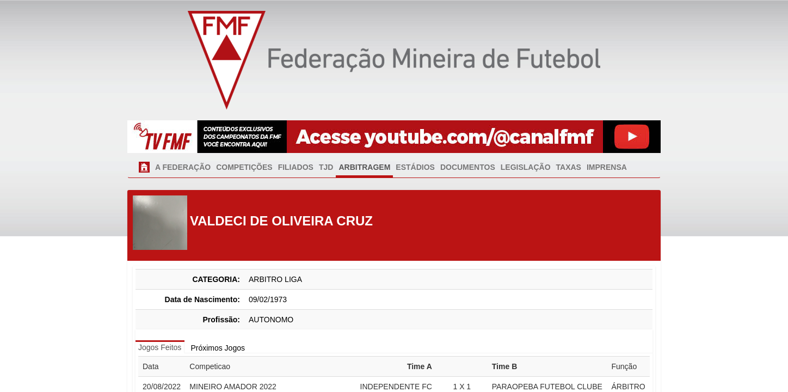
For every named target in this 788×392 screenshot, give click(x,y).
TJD (326, 167)
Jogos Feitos (159, 347)
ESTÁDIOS (415, 167)
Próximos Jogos (217, 348)
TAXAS (568, 167)
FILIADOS (295, 167)
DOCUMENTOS (467, 167)
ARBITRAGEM (364, 167)
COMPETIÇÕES (244, 167)
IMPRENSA (607, 167)
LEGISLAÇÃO (526, 167)
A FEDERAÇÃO (183, 167)
